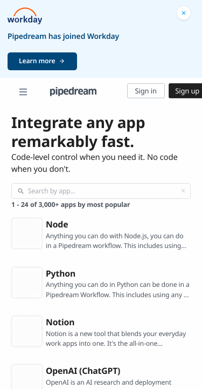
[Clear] (183, 190)
